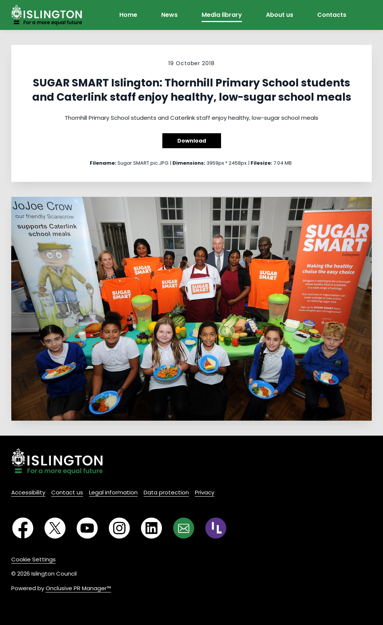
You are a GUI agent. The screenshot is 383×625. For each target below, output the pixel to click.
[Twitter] (55, 528)
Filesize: (261, 163)
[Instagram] (119, 528)
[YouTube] (87, 528)
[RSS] (215, 528)
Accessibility (28, 492)
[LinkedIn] (151, 528)
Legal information (113, 492)
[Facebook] (22, 528)
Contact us (67, 492)
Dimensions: (188, 163)
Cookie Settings (33, 559)
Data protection (166, 492)
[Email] (183, 528)
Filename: (103, 163)
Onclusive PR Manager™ (78, 588)
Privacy (204, 492)
